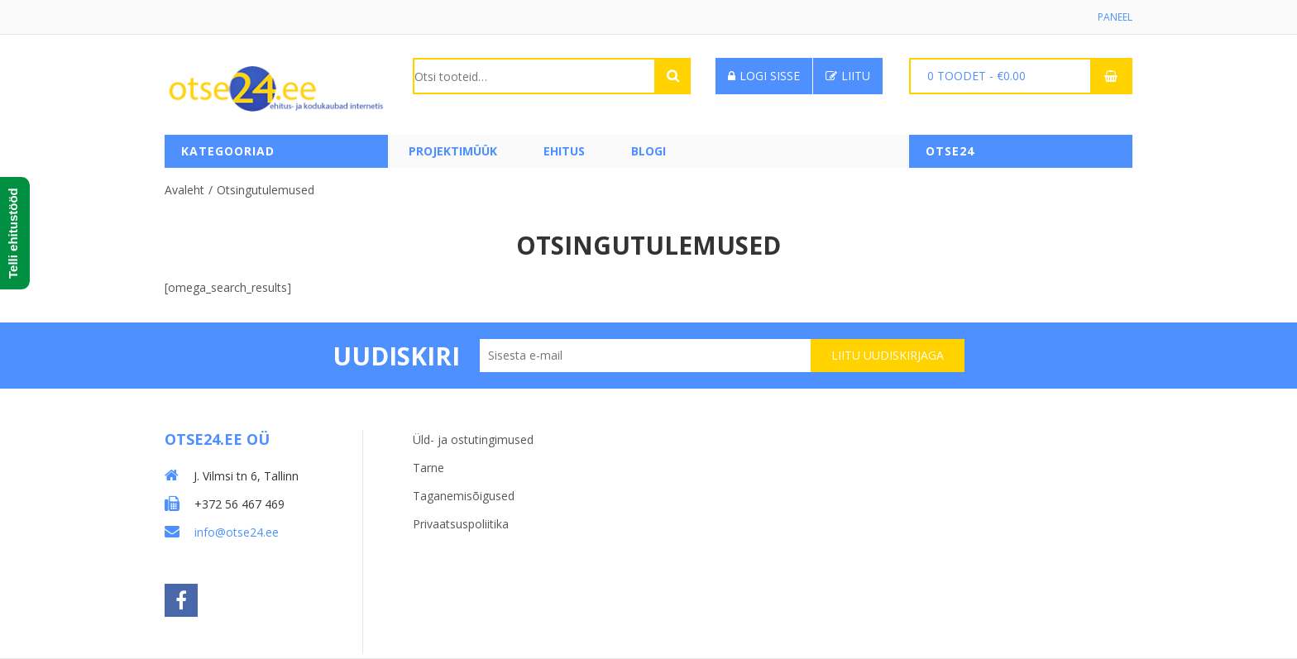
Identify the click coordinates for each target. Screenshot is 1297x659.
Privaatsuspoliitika (461, 524)
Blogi (648, 151)
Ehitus (564, 151)
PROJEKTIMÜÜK (453, 151)
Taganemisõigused (463, 496)
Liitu (848, 76)
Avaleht (184, 190)
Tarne (428, 467)
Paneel (1115, 17)
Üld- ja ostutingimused (473, 439)
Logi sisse (764, 76)
